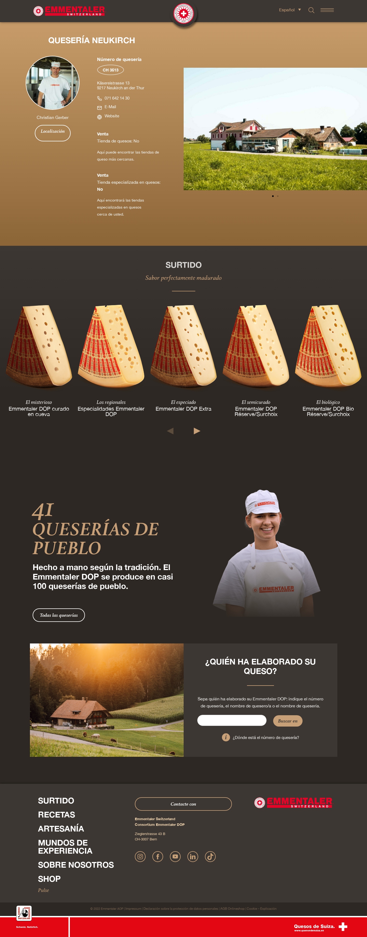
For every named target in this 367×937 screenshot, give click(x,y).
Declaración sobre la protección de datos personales (180, 909)
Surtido (56, 800)
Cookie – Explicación (262, 909)
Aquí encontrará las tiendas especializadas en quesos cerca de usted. (120, 207)
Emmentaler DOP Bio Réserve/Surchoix (328, 411)
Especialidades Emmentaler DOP (111, 411)
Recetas (56, 814)
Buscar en (288, 720)
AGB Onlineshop (232, 909)
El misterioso (39, 402)
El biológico (328, 402)
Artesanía (61, 828)
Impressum (133, 909)
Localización (53, 131)
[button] (189, 130)
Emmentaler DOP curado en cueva (39, 411)
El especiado (183, 402)
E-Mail (110, 106)
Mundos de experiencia (65, 847)
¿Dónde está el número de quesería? (266, 737)
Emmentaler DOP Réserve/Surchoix (255, 411)
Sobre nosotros (76, 865)
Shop (49, 879)
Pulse (43, 890)
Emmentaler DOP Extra (183, 409)
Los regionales (111, 402)
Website (112, 116)
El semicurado (255, 402)
